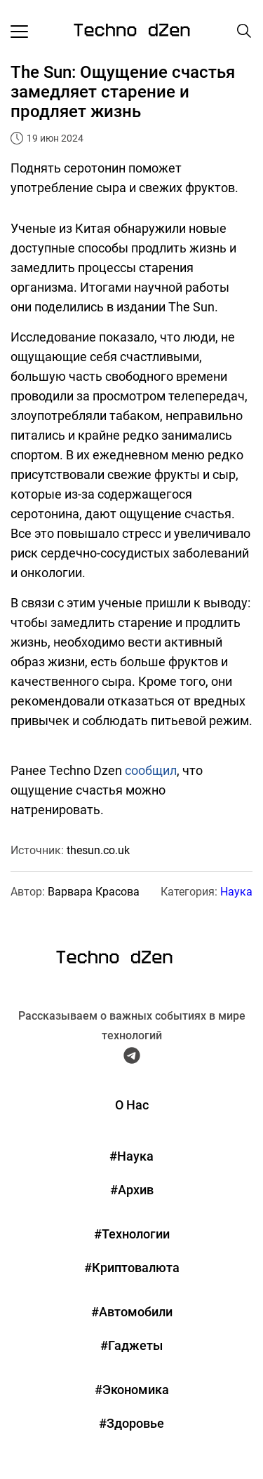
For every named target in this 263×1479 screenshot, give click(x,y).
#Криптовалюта (132, 1267)
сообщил (151, 770)
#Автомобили (132, 1311)
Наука (236, 891)
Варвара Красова (94, 891)
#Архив (132, 1189)
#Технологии (132, 1234)
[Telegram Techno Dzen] (132, 1058)
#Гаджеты (131, 1345)
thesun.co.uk (98, 850)
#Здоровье (131, 1423)
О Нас (132, 1105)
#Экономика (132, 1389)
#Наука (131, 1156)
